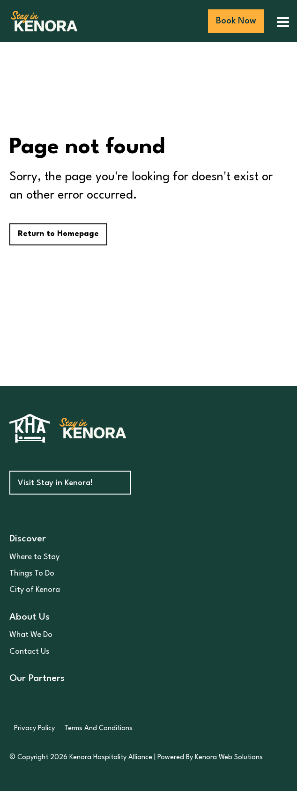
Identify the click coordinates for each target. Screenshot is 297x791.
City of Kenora (34, 590)
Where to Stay (34, 557)
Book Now (236, 21)
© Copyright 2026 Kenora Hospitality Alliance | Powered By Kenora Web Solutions (136, 757)
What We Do (30, 635)
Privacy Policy (34, 728)
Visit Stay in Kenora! (55, 483)
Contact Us (29, 652)
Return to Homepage (58, 234)
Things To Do (31, 573)
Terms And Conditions (98, 728)
